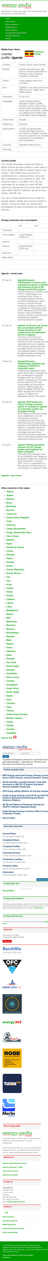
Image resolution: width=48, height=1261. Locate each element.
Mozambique (12, 633)
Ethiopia (10, 555)
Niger (9, 640)
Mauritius (10, 625)
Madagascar (12, 610)
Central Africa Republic (17, 518)
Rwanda (10, 659)
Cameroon (11, 514)
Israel (9, 584)
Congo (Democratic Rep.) (18, 532)
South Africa (12, 688)
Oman (9, 647)
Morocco (10, 629)
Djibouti (10, 540)
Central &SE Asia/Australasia (13, 1228)
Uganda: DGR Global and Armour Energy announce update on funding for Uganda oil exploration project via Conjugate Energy (32, 406)
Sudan (9, 696)
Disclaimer (6, 1257)
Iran (8, 577)
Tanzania (10, 703)
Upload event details (10, 1175)
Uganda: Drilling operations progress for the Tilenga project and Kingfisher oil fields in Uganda (31, 448)
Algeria (9, 491)
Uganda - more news (11, 475)
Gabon (9, 558)
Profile (37, 54)
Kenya (9, 592)
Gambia (10, 562)
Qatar (9, 655)
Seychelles (11, 673)
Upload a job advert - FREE (13, 1167)
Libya (9, 607)
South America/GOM (10, 1232)
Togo (8, 707)
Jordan (9, 588)
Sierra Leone (12, 677)
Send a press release (10, 1171)
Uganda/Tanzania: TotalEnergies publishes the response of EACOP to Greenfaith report (31, 364)
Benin (9, 503)
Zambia (10, 725)
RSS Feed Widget (26, 889)
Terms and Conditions (10, 1255)
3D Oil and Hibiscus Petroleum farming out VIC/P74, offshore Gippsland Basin (23, 805)
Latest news (10, 21)
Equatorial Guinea (15, 547)
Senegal (10, 670)
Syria (8, 699)
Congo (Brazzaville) (16, 529)
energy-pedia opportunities (16, 33)
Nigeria (9, 644)
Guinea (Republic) (15, 570)
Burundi (10, 510)
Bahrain (10, 499)
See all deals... (10, 818)
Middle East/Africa (9, 1225)
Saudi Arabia (12, 666)
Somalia (10, 681)
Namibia (10, 636)
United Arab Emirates (17, 714)
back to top (8, 738)
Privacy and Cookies (26, 1255)
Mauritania (11, 622)
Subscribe (7, 941)
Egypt (9, 543)
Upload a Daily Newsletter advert (15, 1163)
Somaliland (11, 685)
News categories (12, 24)
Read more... (39, 908)
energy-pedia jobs (13, 36)
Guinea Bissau (13, 573)
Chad (9, 521)
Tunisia (9, 711)
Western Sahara (14, 718)
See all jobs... (9, 891)
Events (8, 38)
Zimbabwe (11, 733)
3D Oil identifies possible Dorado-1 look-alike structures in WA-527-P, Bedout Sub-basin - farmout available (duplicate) (24, 784)
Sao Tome (11, 662)
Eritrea (9, 551)
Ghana (9, 566)
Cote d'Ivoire (12, 536)
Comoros (10, 525)
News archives (11, 30)
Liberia (9, 603)
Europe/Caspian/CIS (10, 1221)
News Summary (8, 1217)
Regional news (11, 27)
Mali (8, 618)
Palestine (10, 651)
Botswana (11, 506)
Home (8, 19)
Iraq (8, 581)
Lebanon (10, 599)
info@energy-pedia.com (16, 1202)
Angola (9, 495)
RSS (6, 1213)
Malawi (9, 614)
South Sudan (12, 692)
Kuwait (9, 595)
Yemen (9, 722)
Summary (39, 52)
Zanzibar (10, 729)
